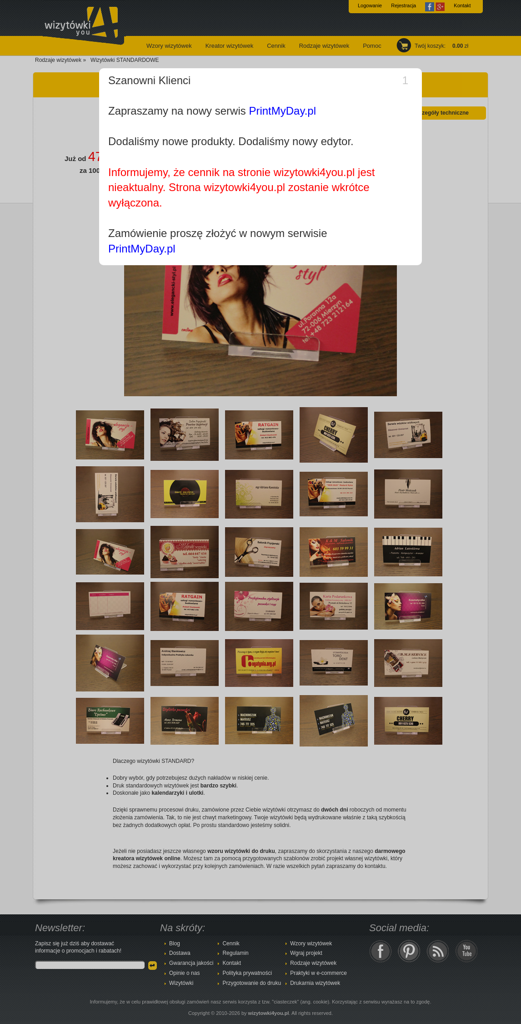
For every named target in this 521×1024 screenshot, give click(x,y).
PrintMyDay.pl (282, 111)
